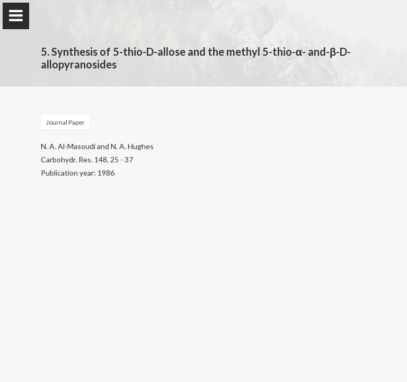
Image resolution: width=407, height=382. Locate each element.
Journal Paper (65, 122)
